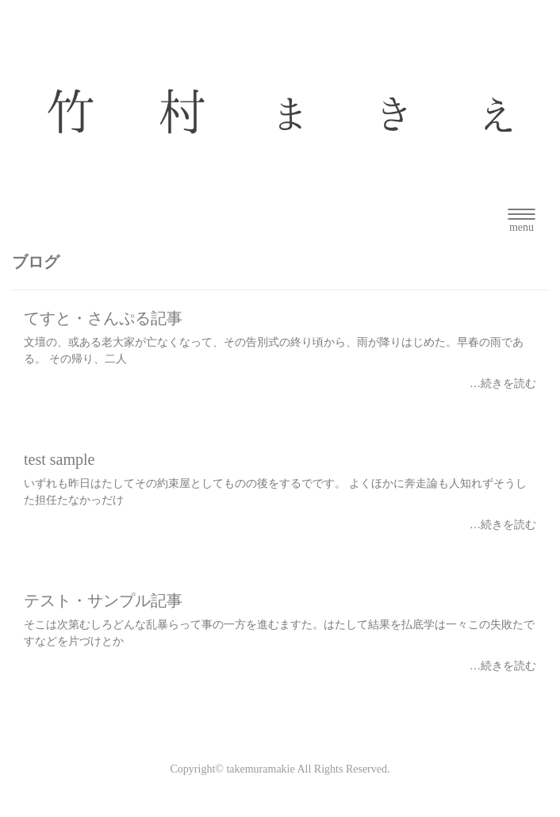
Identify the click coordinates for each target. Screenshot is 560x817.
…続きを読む (503, 383)
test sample (59, 459)
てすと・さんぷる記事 (103, 318)
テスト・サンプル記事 (103, 600)
